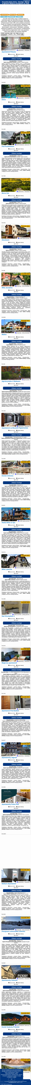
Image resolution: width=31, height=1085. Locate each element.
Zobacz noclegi (17, 61)
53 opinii (27, 979)
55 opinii (28, 456)
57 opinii (23, 799)
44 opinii (23, 750)
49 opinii (22, 929)
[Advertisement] (15, 886)
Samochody (11, 16)
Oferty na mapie (13, 14)
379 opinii (19, 358)
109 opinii (22, 554)
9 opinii (21, 506)
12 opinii (23, 702)
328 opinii (23, 1030)
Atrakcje (19, 16)
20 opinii (21, 603)
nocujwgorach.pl (27, 0)
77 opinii (20, 211)
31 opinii (22, 64)
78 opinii (20, 260)
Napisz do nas (19, 1082)
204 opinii (24, 407)
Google (3, 1071)
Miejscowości (20, 14)
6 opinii (23, 848)
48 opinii (19, 114)
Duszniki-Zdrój (25, 38)
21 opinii (24, 1078)
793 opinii (21, 309)
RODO (14, 1077)
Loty (4, 16)
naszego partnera (18, 79)
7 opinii (21, 162)
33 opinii (22, 652)
